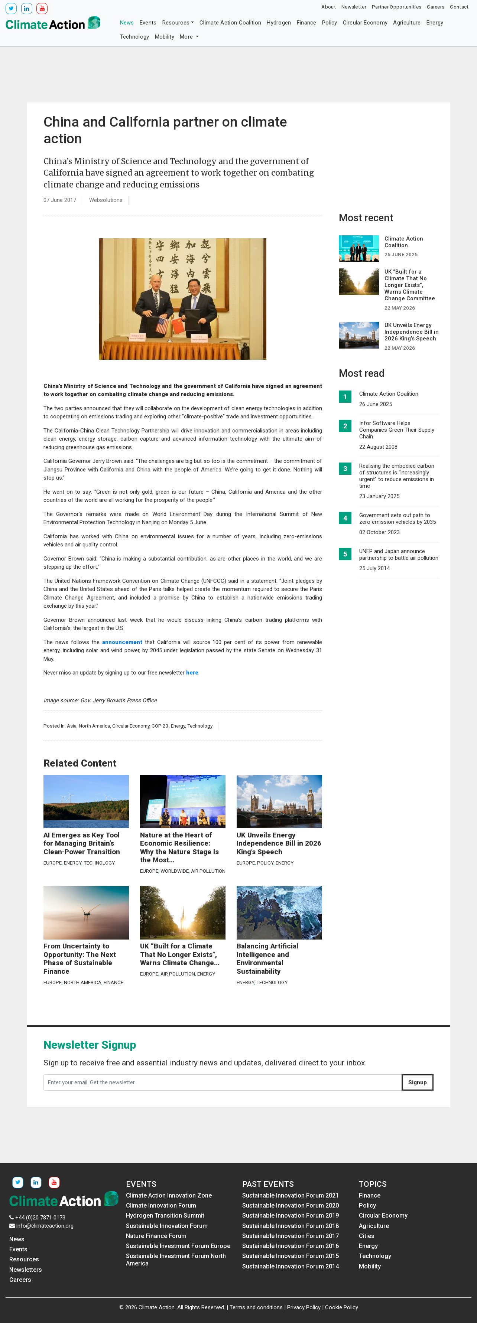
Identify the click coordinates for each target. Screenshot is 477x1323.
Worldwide (174, 871)
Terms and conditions (256, 1307)
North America (94, 726)
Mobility (164, 36)
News (127, 22)
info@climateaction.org (45, 1225)
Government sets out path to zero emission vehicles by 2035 (397, 518)
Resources (176, 22)
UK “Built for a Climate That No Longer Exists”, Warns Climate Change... (180, 954)
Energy (435, 22)
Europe (52, 863)
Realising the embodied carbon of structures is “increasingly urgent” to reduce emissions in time (396, 476)
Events (148, 22)
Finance (307, 22)
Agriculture (407, 22)
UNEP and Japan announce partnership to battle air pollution (398, 554)
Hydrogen (279, 22)
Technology (134, 36)
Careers (435, 7)
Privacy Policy (304, 1307)
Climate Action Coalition (230, 22)
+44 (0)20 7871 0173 (40, 1217)
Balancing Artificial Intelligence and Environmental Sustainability (267, 959)
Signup (417, 1082)
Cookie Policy (341, 1307)
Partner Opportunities (396, 7)
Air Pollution (208, 871)
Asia (72, 726)
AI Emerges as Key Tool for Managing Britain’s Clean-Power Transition (81, 843)
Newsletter (353, 7)
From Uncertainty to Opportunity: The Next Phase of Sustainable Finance (79, 959)
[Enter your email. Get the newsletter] (222, 1082)
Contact (459, 7)
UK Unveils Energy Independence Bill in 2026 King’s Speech (279, 843)
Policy (329, 22)
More (187, 36)
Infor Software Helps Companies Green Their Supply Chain (396, 430)
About (328, 7)
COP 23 (160, 726)
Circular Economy (365, 22)
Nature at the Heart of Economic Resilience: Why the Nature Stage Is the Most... (179, 848)
